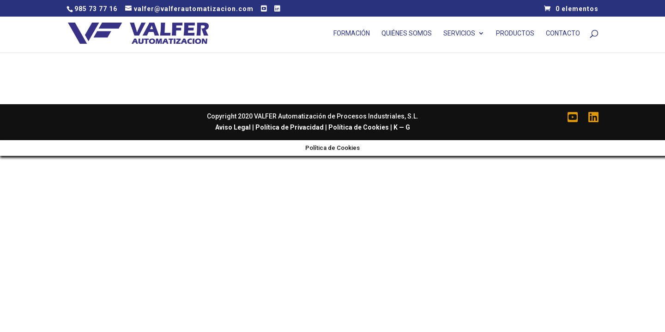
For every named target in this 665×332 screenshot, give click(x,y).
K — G (401, 127)
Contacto (563, 33)
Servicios (459, 33)
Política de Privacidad (289, 127)
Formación (351, 33)
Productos (515, 33)
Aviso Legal (233, 127)
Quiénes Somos (406, 33)
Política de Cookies (358, 127)
